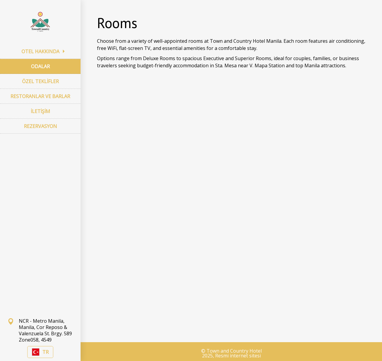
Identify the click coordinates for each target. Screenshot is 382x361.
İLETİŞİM (40, 111)
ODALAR (40, 66)
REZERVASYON (40, 126)
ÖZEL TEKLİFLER (40, 81)
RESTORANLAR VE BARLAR (40, 96)
